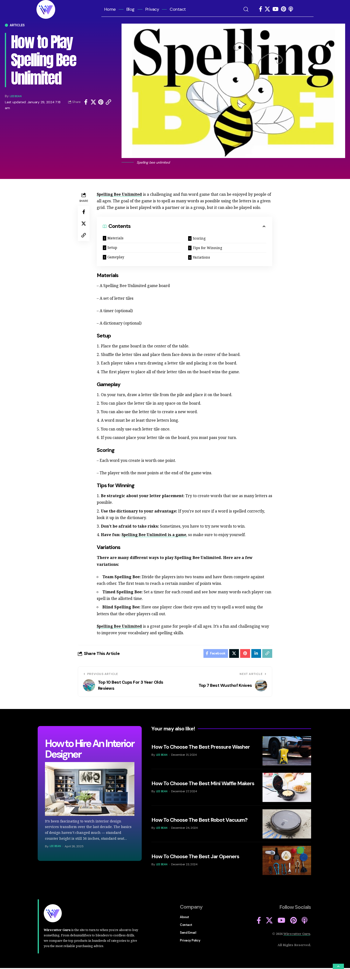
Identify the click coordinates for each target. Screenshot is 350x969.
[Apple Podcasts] (290, 9)
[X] (267, 9)
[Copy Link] (108, 102)
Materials (115, 238)
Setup (112, 247)
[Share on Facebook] (85, 102)
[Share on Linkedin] (256, 654)
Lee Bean (17, 96)
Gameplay (115, 257)
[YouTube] (275, 9)
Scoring (199, 238)
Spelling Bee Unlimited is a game (155, 534)
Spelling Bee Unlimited (120, 194)
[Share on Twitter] (93, 102)
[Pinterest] (283, 9)
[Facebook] (260, 9)
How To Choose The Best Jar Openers (195, 857)
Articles (17, 25)
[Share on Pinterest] (100, 102)
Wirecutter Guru (296, 934)
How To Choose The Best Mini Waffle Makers (202, 784)
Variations (201, 257)
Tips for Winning (207, 247)
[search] (249, 9)
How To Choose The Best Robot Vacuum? (199, 821)
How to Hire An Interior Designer (89, 750)
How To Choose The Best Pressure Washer (200, 748)
